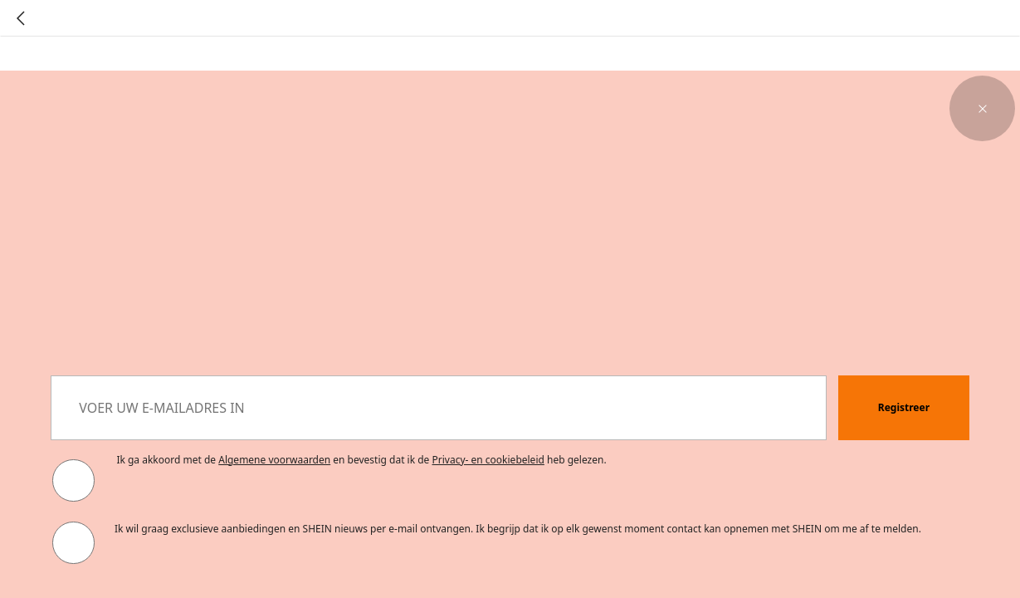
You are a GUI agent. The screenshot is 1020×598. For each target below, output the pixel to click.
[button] (982, 108)
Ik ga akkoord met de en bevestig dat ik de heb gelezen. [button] (361, 460)
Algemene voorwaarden (274, 460)
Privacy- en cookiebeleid (488, 460)
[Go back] (21, 18)
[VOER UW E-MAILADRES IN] (438, 408)
